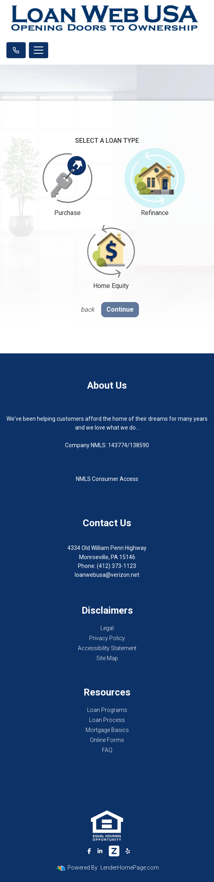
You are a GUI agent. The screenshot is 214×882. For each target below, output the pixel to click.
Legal (107, 628)
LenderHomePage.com (129, 867)
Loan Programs (107, 710)
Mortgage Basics (107, 730)
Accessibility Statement (107, 648)
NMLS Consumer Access (107, 479)
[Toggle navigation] (38, 50)
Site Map (107, 658)
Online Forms (107, 740)
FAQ (107, 750)
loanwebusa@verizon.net (107, 575)
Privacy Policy (107, 638)
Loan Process (107, 720)
